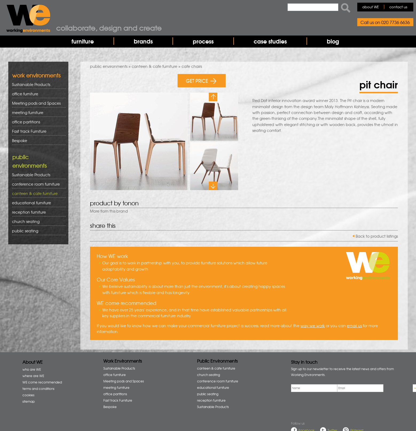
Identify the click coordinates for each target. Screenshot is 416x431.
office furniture (37, 94)
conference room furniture (37, 184)
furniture (83, 41)
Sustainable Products (31, 84)
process (203, 41)
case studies (270, 41)
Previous (213, 97)
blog (333, 41)
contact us (398, 6)
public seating (37, 231)
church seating (26, 221)
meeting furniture (37, 112)
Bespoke (19, 140)
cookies (28, 395)
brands (143, 41)
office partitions (37, 122)
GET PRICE (201, 80)
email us (354, 325)
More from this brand (109, 211)
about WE (370, 6)
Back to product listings (377, 236)
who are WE (31, 369)
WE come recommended (42, 382)
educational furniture (37, 203)
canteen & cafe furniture (154, 66)
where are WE (33, 375)
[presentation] (331, 405)
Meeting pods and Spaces (37, 103)
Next (213, 186)
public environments (108, 66)
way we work (312, 325)
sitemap (28, 401)
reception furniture (37, 212)
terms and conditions (38, 388)
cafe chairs (192, 66)
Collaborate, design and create (109, 28)
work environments (36, 75)
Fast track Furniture (29, 131)
